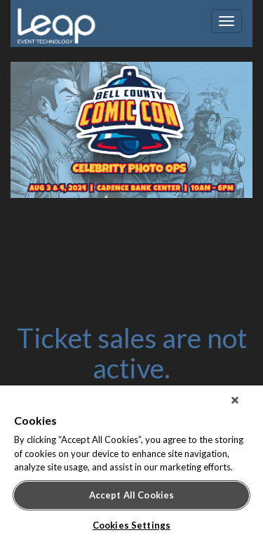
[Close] (235, 400)
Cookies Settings (131, 525)
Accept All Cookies (131, 495)
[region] (131, 463)
